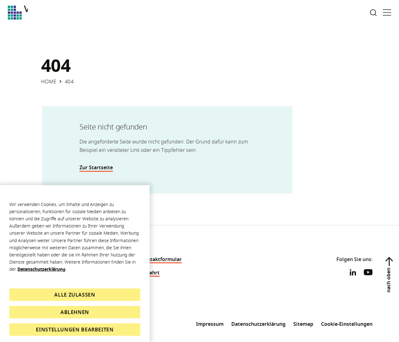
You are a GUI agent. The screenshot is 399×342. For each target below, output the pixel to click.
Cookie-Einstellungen (347, 324)
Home (49, 81)
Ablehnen (74, 312)
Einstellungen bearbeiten (74, 329)
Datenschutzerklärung (41, 269)
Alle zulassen (74, 294)
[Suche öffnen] (373, 12)
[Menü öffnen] (387, 12)
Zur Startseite (98, 167)
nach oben (388, 280)
